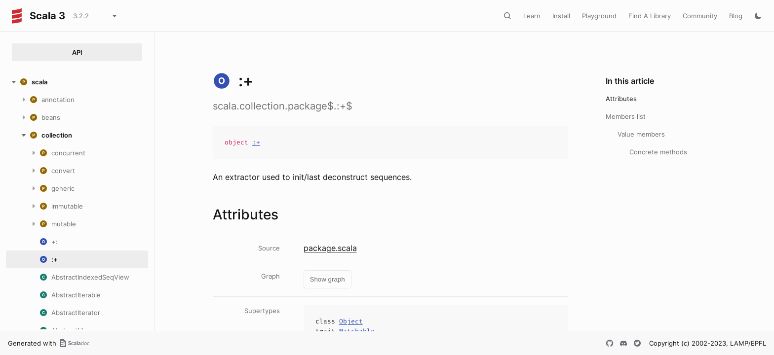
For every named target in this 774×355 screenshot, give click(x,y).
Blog (735, 16)
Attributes (621, 99)
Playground (599, 16)
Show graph (327, 279)
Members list (626, 116)
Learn (532, 16)
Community (700, 16)
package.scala (330, 248)
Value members (641, 134)
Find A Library (649, 16)
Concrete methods (658, 152)
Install (561, 16)
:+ (256, 142)
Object (351, 321)
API (77, 52)
